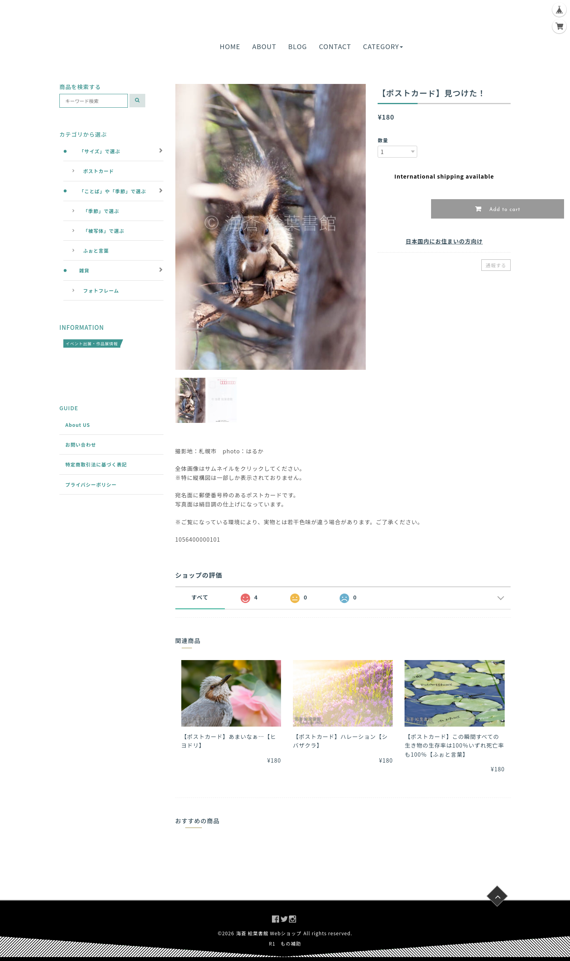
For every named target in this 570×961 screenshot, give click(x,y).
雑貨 (84, 270)
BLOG (297, 46)
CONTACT (335, 46)
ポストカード (98, 170)
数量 (383, 140)
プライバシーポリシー (91, 484)
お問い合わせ (80, 444)
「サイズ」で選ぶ (99, 151)
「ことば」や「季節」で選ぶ (112, 191)
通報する (496, 265)
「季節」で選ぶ (101, 210)
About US (77, 424)
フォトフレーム (101, 290)
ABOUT (264, 46)
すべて (199, 597)
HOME (230, 46)
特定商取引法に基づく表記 (96, 464)
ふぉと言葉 (96, 250)
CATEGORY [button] (383, 46)
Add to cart (504, 209)
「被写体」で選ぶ (103, 230)
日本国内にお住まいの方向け (444, 241)
